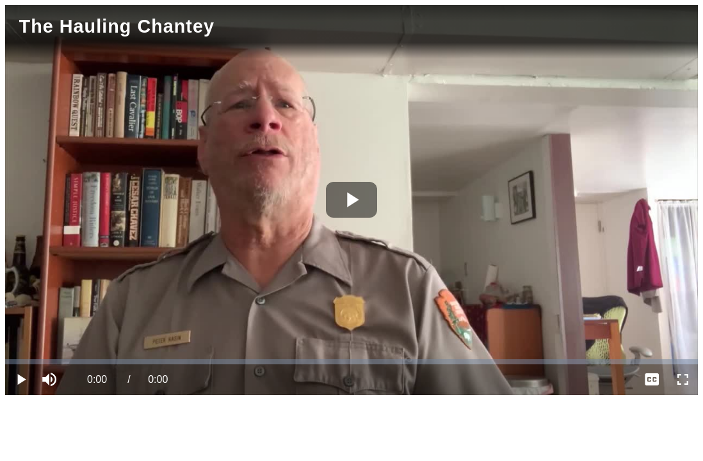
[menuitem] (651, 379)
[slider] (351, 361)
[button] (51, 379)
